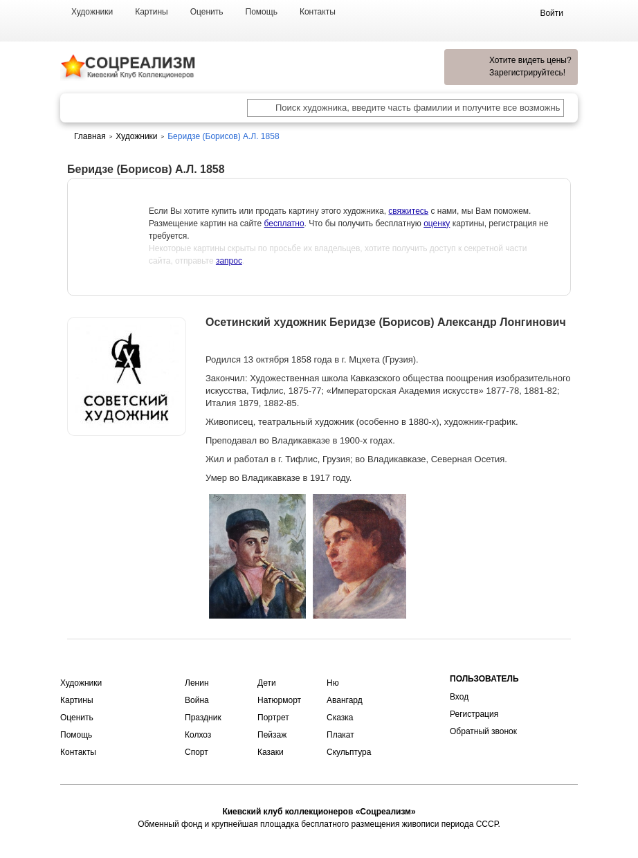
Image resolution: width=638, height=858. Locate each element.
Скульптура (349, 752)
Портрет (273, 717)
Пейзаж (271, 735)
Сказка (340, 717)
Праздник (203, 717)
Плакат (340, 735)
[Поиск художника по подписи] (261, 109)
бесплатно (284, 223)
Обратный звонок (483, 731)
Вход (459, 697)
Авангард (345, 700)
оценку (436, 223)
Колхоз (198, 735)
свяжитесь (408, 211)
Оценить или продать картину (126, 472)
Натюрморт (279, 700)
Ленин (197, 683)
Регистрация (474, 714)
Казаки (270, 752)
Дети (266, 683)
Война (197, 700)
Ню (333, 683)
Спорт (196, 752)
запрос (229, 261)
